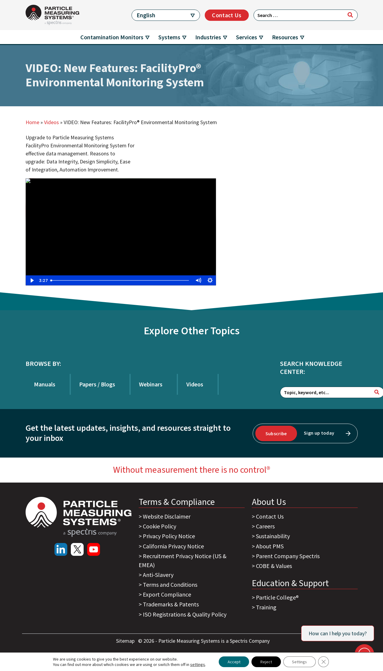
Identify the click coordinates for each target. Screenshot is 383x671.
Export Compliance (167, 594)
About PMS (270, 546)
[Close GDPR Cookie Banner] (323, 661)
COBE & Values (274, 565)
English (146, 15)
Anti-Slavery (158, 574)
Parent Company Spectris (288, 556)
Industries (208, 37)
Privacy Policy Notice (169, 536)
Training (266, 607)
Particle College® (277, 597)
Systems (169, 37)
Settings (299, 661)
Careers (265, 526)
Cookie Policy (159, 526)
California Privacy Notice (173, 546)
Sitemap (126, 640)
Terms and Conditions (170, 584)
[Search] (350, 14)
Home (32, 122)
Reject (266, 661)
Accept (233, 661)
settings (197, 664)
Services (246, 37)
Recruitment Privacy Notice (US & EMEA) (182, 560)
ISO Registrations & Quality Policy (184, 614)
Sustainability (273, 536)
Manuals (44, 384)
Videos (51, 122)
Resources (285, 37)
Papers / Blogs (97, 384)
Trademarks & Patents (171, 604)
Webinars (150, 384)
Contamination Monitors (111, 37)
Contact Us (226, 15)
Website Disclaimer (166, 516)
